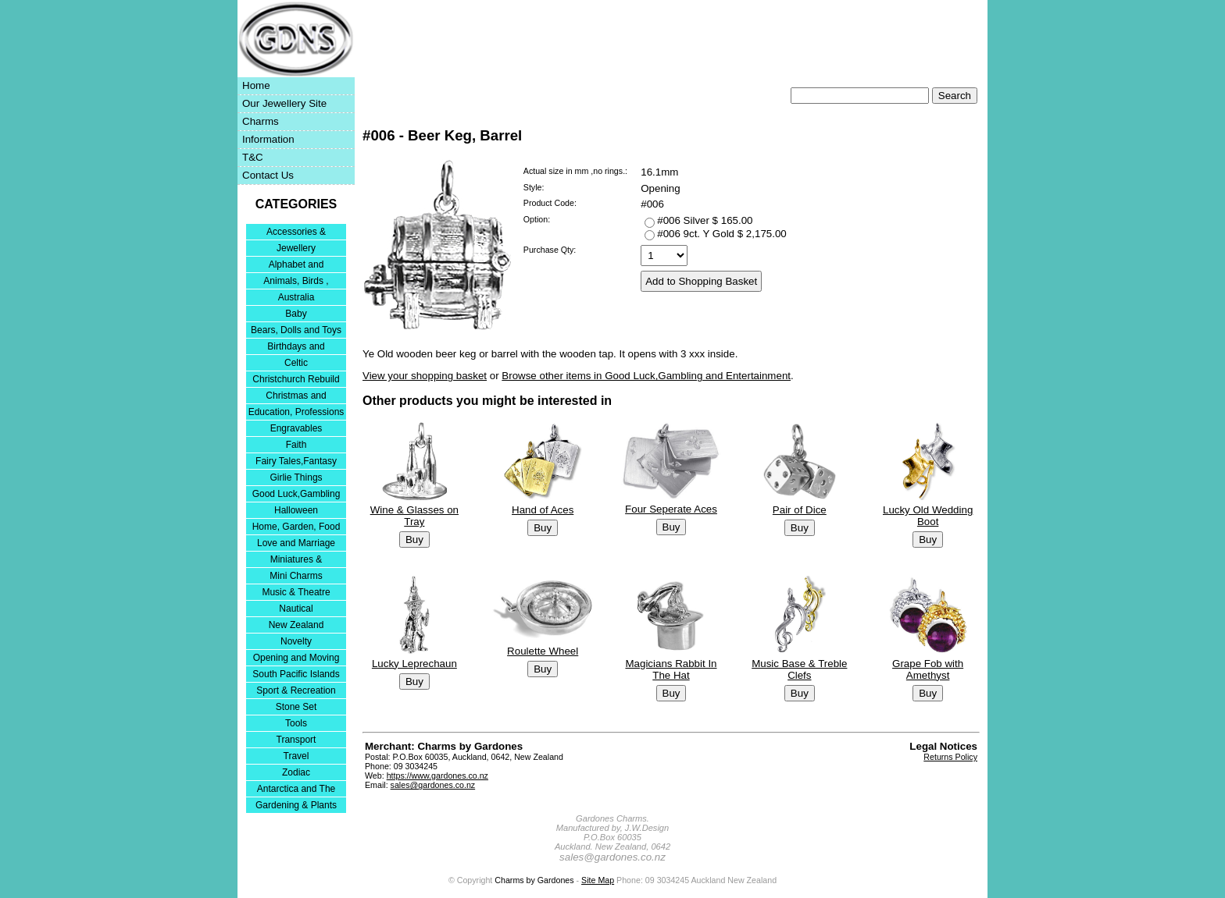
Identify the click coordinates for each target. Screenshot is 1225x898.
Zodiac (296, 772)
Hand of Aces (542, 510)
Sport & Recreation (295, 690)
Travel (296, 756)
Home (256, 85)
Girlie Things (296, 477)
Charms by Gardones (534, 880)
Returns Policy (950, 756)
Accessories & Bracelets (296, 233)
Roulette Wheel (542, 651)
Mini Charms (296, 575)
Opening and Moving (296, 657)
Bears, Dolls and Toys (296, 330)
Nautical (295, 608)
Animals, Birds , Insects (295, 282)
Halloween (296, 510)
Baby (295, 313)
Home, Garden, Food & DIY (296, 527)
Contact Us (268, 175)
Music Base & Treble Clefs (799, 669)
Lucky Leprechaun (414, 663)
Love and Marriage (296, 543)
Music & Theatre (296, 592)
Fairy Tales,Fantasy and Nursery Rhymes (296, 462)
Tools (296, 723)
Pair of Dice (800, 510)
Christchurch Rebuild (295, 379)
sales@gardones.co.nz (433, 785)
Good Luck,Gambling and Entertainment (296, 495)
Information (268, 139)
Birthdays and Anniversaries (295, 347)
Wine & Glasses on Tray (414, 515)
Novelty (296, 641)
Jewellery (296, 248)
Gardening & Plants (296, 805)
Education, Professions (296, 411)
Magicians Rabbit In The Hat (670, 669)
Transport (296, 739)
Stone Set (296, 706)
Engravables (296, 428)
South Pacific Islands (295, 674)
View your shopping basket (424, 376)
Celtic (296, 362)
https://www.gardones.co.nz (437, 775)
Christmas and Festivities (296, 396)
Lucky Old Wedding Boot (928, 515)
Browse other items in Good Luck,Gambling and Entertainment (646, 376)
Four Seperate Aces (671, 509)
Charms (260, 121)
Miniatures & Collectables (296, 560)
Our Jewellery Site (284, 103)
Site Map (597, 880)
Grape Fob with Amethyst (927, 669)
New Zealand (296, 624)
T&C (252, 157)
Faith (296, 444)
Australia (296, 297)
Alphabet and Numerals (296, 265)
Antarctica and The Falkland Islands (296, 790)
